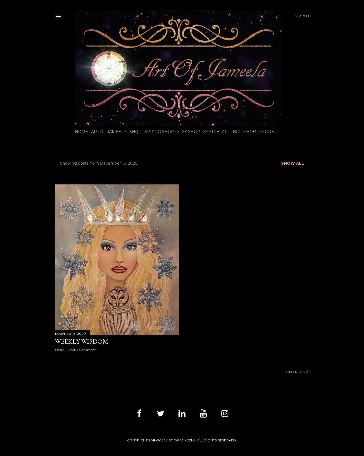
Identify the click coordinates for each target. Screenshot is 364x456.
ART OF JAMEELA (108, 131)
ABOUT (251, 131)
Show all (292, 163)
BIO (237, 131)
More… (268, 131)
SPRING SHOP (159, 131)
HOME (81, 131)
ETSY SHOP (188, 131)
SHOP (135, 131)
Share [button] (59, 350)
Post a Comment (82, 350)
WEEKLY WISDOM (81, 341)
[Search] (302, 16)
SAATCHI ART (216, 131)
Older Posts (297, 372)
